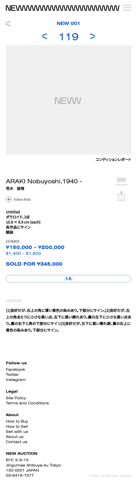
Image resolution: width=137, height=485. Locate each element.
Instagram (16, 379)
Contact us (16, 442)
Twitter (12, 374)
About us (14, 436)
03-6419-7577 (20, 475)
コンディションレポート (113, 160)
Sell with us (17, 431)
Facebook (15, 369)
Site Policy (16, 398)
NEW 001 (68, 23)
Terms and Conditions (27, 403)
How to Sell (17, 426)
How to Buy (17, 421)
